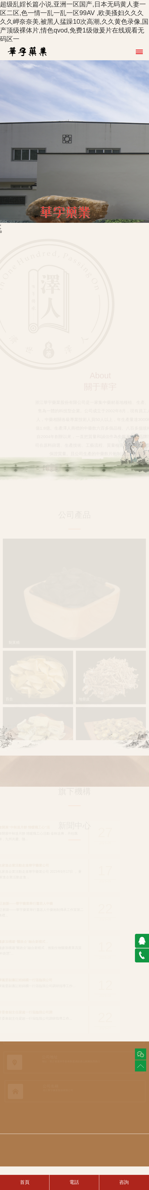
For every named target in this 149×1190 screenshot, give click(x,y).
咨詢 (124, 1182)
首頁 (25, 1182)
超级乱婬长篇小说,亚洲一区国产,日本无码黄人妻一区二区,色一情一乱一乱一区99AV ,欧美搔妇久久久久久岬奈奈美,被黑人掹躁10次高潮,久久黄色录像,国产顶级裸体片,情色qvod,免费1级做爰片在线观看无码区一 (74, 22)
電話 (74, 1182)
